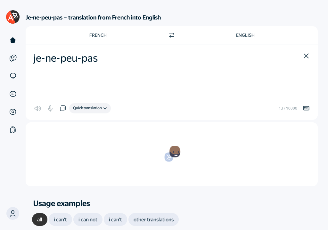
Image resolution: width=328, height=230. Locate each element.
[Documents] (12, 94)
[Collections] (12, 129)
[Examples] (12, 58)
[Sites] (12, 76)
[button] (12, 213)
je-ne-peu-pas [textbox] (65, 58)
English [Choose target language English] (245, 35)
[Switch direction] (172, 35)
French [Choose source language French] (98, 35)
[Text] (12, 40)
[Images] (12, 111)
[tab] (39, 219)
